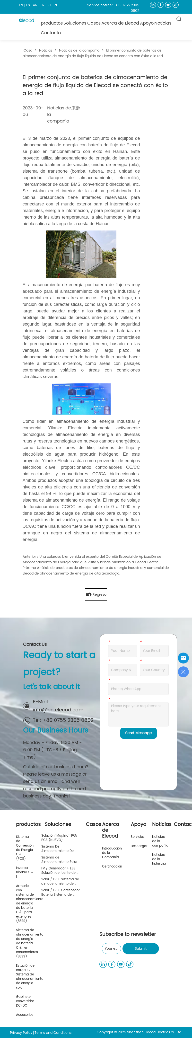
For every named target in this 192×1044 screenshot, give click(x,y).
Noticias (45, 50)
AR (35, 5)
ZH (56, 5)
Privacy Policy (21, 1032)
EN (21, 5)
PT (49, 5)
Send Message (138, 733)
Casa (28, 50)
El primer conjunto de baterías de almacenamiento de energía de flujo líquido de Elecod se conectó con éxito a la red (93, 53)
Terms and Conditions (53, 1032)
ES (28, 5)
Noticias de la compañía (79, 50)
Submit (141, 948)
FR (42, 5)
